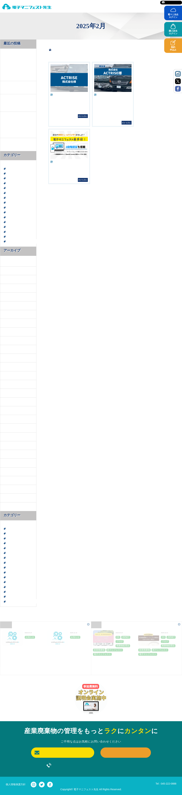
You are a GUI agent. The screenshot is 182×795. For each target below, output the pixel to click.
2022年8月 (9, 489)
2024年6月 (9, 427)
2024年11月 (9, 384)
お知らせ (12, 192)
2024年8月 (9, 410)
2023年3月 (9, 480)
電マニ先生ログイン (173, 15)
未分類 (10, 212)
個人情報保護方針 (16, 784)
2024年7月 (9, 418)
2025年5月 (9, 331)
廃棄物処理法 (14, 202)
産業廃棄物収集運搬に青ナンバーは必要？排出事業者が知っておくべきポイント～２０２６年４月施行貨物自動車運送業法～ (113, 664)
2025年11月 (9, 296)
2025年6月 (9, 322)
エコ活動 (12, 187)
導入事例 (139, 7)
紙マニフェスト (15, 231)
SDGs (10, 183)
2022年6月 (9, 506)
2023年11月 (9, 445)
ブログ (10, 197)
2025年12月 (9, 287)
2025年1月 (9, 366)
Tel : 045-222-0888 (166, 783)
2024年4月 (9, 436)
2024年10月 (9, 392)
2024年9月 (9, 401)
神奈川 (10, 226)
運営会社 (133, 2)
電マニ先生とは (70, 7)
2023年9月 (9, 462)
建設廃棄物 (13, 207)
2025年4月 (9, 340)
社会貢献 (12, 222)
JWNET (11, 178)
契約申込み (173, 48)
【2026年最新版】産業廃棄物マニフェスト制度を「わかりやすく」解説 (17, 103)
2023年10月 (9, 453)
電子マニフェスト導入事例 (22, 241)
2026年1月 (9, 279)
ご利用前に (116, 7)
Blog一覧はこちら (166, 624)
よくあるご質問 (164, 7)
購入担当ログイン (173, 32)
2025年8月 (9, 305)
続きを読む (82, 116)
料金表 (94, 7)
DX (8, 168)
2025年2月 (9, 357)
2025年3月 (9, 349)
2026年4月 (9, 261)
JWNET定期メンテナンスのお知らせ (22, 645)
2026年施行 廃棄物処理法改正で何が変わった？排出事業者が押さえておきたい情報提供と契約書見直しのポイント (17, 124)
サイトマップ (148, 2)
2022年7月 (9, 497)
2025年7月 (9, 314)
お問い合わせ (171, 2)
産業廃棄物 (13, 217)
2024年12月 (9, 375)
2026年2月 (9, 270)
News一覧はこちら (75, 624)
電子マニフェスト (17, 236)
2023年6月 (9, 471)
